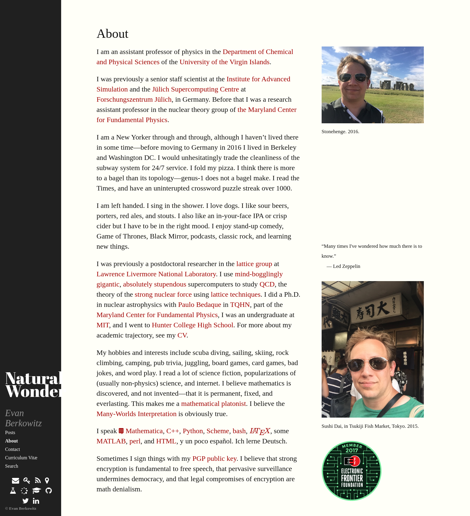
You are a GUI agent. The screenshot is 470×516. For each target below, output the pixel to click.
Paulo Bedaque (199, 304)
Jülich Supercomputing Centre (195, 89)
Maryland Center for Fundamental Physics (157, 315)
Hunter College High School (193, 325)
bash (239, 431)
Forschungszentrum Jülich (134, 99)
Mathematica (141, 431)
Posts (10, 432)
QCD (267, 284)
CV (181, 335)
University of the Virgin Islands (224, 62)
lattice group (254, 264)
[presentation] (259, 431)
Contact (12, 449)
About (11, 440)
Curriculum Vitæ (21, 457)
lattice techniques (235, 294)
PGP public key (214, 458)
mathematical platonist (213, 403)
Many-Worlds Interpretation (137, 414)
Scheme (218, 431)
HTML (166, 441)
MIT (103, 325)
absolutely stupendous (154, 284)
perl (135, 441)
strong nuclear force (163, 294)
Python (193, 431)
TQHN (240, 304)
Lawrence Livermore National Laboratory (156, 274)
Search (11, 466)
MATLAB (111, 441)
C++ (172, 431)
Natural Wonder (35, 384)
